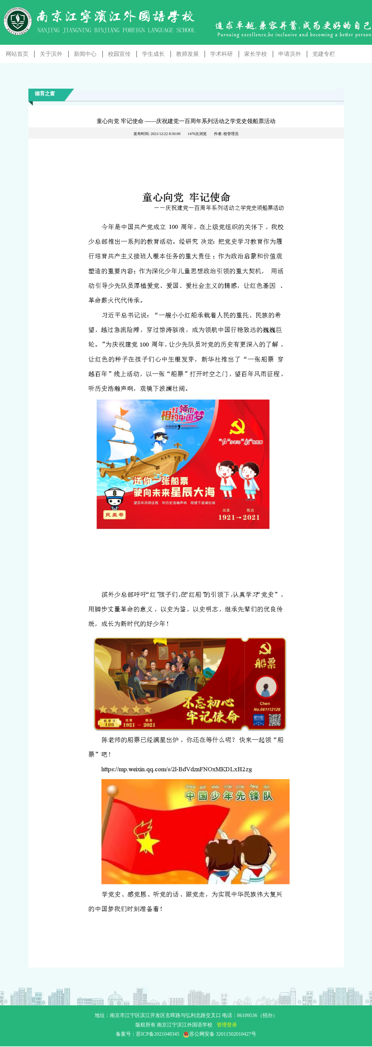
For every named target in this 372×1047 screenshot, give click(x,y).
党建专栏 (323, 54)
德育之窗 (45, 93)
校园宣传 (119, 54)
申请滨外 (289, 54)
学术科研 (221, 54)
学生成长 (153, 54)
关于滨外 (51, 54)
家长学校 (255, 54)
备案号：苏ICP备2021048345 (186, 1034)
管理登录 (227, 1024)
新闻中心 (85, 54)
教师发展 (187, 54)
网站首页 (17, 54)
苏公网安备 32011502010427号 (219, 1034)
